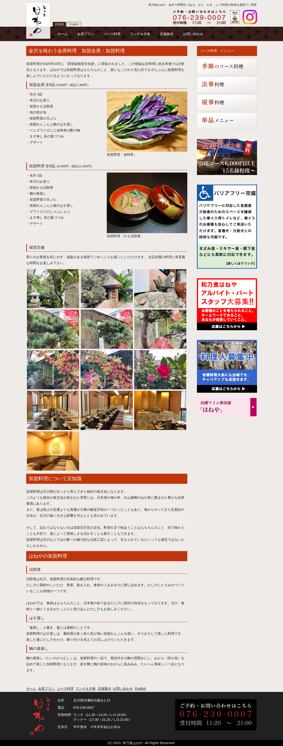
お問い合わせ (193, 34)
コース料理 (112, 34)
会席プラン (85, 34)
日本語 (59, 24)
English (74, 24)
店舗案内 (166, 34)
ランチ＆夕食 (140, 34)
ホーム (62, 34)
